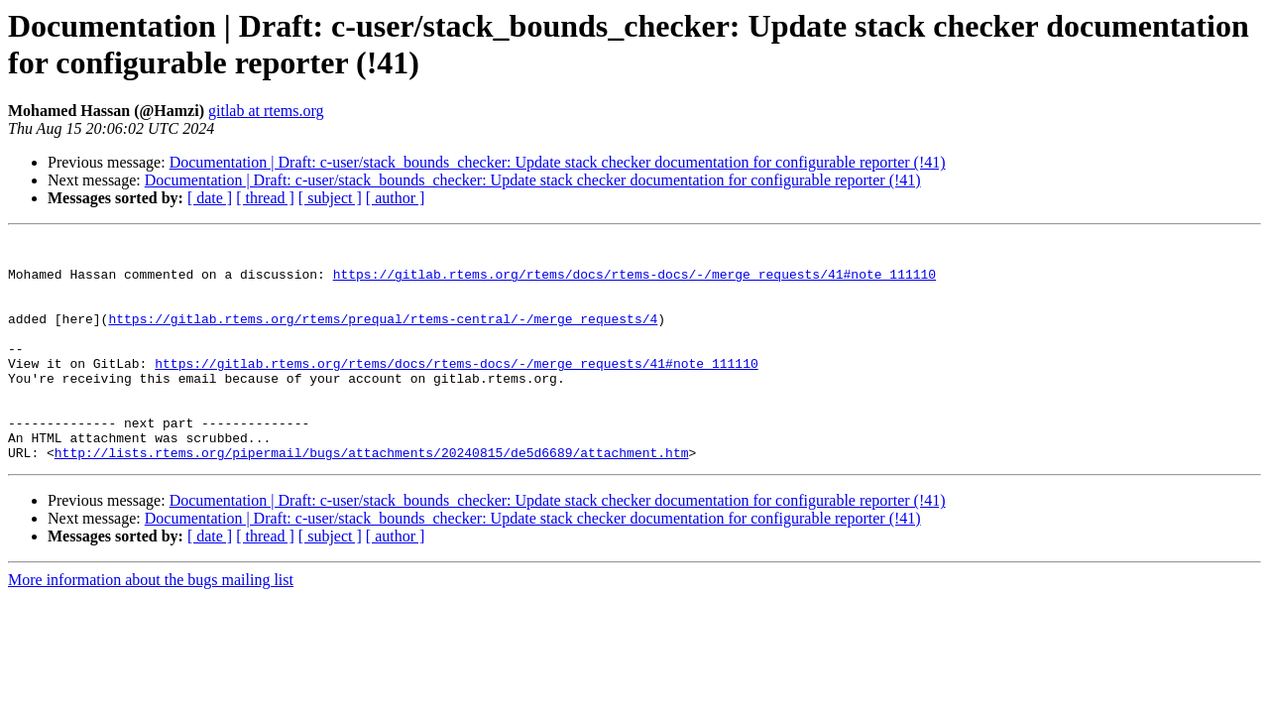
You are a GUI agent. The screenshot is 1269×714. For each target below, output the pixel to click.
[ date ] (209, 197)
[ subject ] (330, 197)
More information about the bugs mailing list (150, 624)
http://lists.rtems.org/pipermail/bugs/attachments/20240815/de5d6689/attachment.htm (372, 497)
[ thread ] (265, 197)
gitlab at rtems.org (266, 110)
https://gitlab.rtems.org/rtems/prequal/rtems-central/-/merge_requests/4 (382, 336)
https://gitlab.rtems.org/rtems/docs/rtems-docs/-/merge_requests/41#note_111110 (634, 283)
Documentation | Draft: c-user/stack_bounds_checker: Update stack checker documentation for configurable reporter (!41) (558, 162)
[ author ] (395, 197)
